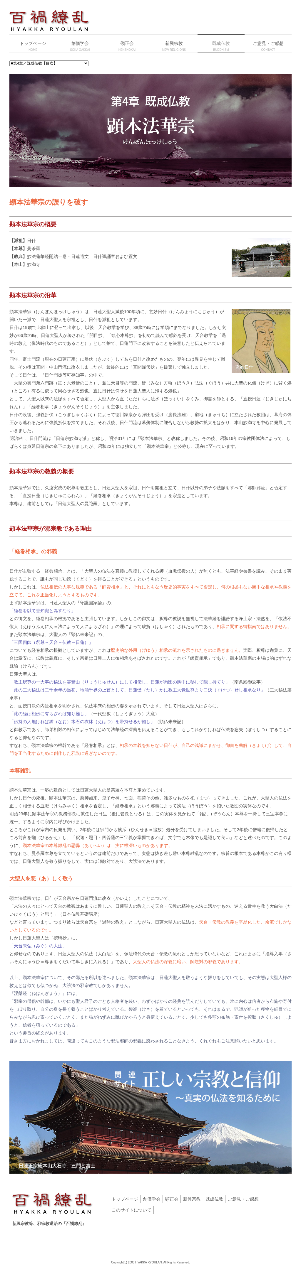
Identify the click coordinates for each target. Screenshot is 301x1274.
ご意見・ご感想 (243, 1199)
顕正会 (171, 1199)
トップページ (125, 1199)
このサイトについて (131, 1209)
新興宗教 (192, 1199)
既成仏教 (214, 1199)
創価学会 (151, 1199)
